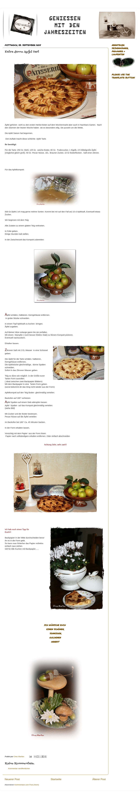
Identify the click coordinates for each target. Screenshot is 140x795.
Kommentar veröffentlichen (19, 768)
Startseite (56, 779)
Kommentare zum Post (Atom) (27, 785)
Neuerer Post (12, 779)
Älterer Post (99, 779)
